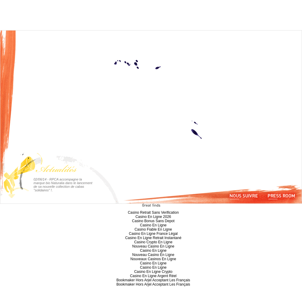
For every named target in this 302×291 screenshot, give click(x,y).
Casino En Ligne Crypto (153, 272)
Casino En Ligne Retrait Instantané (153, 238)
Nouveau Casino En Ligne (153, 246)
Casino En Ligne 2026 (153, 217)
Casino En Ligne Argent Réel (153, 276)
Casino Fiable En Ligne (153, 229)
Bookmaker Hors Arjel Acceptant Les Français (153, 280)
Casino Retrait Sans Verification (153, 212)
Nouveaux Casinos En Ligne (153, 259)
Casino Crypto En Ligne (153, 242)
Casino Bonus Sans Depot (153, 221)
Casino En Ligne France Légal (153, 234)
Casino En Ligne (153, 225)
